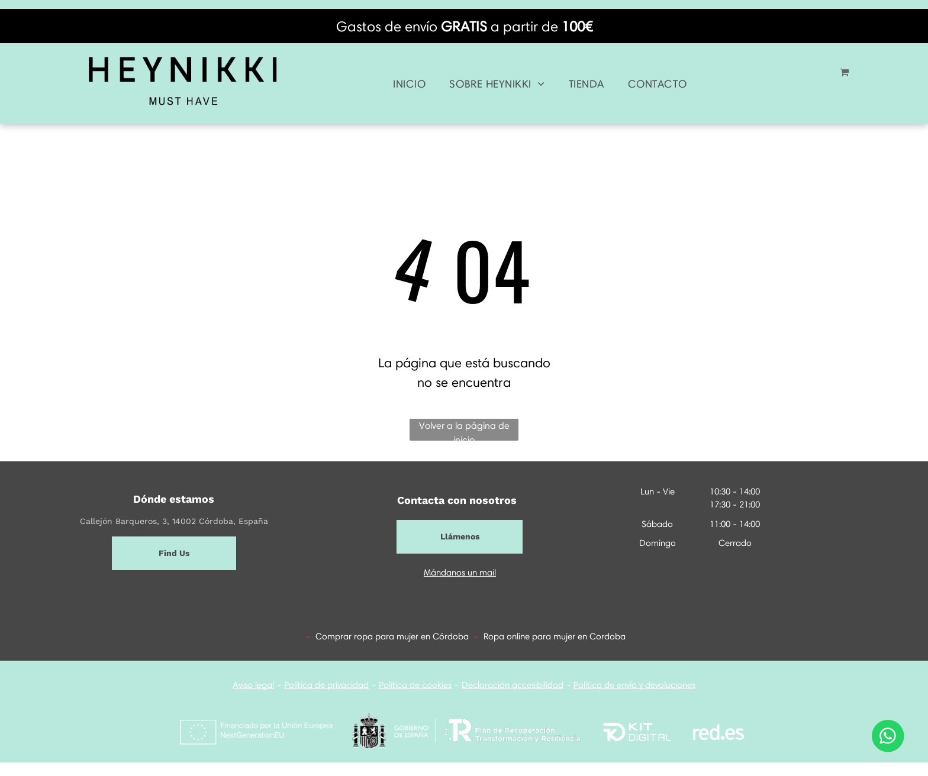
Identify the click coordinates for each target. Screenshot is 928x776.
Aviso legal (253, 685)
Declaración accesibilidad (512, 685)
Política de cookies (415, 685)
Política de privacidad (326, 685)
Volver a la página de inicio (464, 430)
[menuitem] (409, 84)
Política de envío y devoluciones (634, 685)
